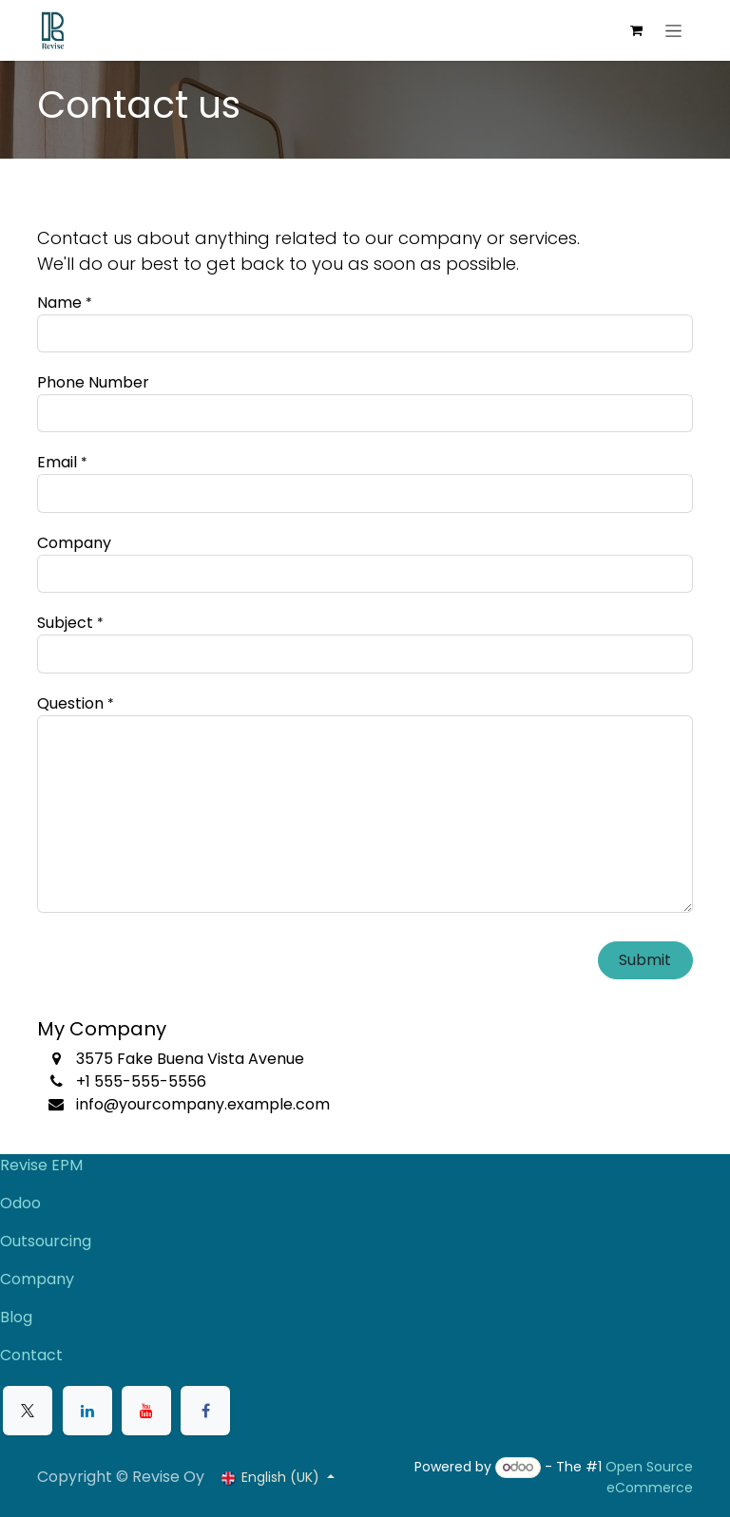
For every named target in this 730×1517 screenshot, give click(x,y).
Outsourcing (45, 1241)
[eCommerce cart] (636, 30)
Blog (16, 1317)
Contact (31, 1355)
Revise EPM (43, 1165)
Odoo (20, 1203)
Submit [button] (645, 960)
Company (37, 1279)
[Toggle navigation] (673, 30)
